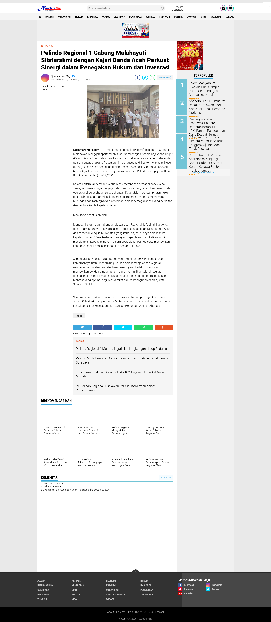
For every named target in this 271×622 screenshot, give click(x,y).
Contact (120, 612)
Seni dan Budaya (115, 594)
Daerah (50, 16)
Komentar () (165, 77)
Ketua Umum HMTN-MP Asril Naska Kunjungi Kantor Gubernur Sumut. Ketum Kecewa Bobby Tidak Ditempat (207, 162)
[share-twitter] (145, 77)
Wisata (110, 599)
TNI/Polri (164, 16)
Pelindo (49, 45)
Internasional (46, 585)
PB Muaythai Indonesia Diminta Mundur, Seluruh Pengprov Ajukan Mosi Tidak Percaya (207, 142)
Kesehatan (78, 585)
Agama (106, 16)
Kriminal (92, 16)
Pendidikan (135, 16)
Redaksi (159, 612)
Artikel (150, 16)
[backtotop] (135, 573)
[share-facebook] (137, 77)
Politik (178, 16)
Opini (204, 16)
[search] (126, 8)
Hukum (79, 16)
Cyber (138, 612)
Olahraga (119, 16)
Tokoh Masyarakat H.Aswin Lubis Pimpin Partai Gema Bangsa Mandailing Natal (206, 86)
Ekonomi (192, 16)
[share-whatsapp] (152, 77)
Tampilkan (166, 477)
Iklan (130, 612)
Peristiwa (43, 594)
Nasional (216, 16)
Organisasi (64, 16)
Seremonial (233, 16)
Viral (75, 599)
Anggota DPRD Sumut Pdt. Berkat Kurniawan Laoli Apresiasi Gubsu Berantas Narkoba (205, 106)
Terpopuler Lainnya (203, 172)
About (110, 612)
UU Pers (148, 612)
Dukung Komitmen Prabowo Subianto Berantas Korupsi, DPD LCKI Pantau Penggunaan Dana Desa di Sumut (208, 124)
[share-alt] (82, 327)
